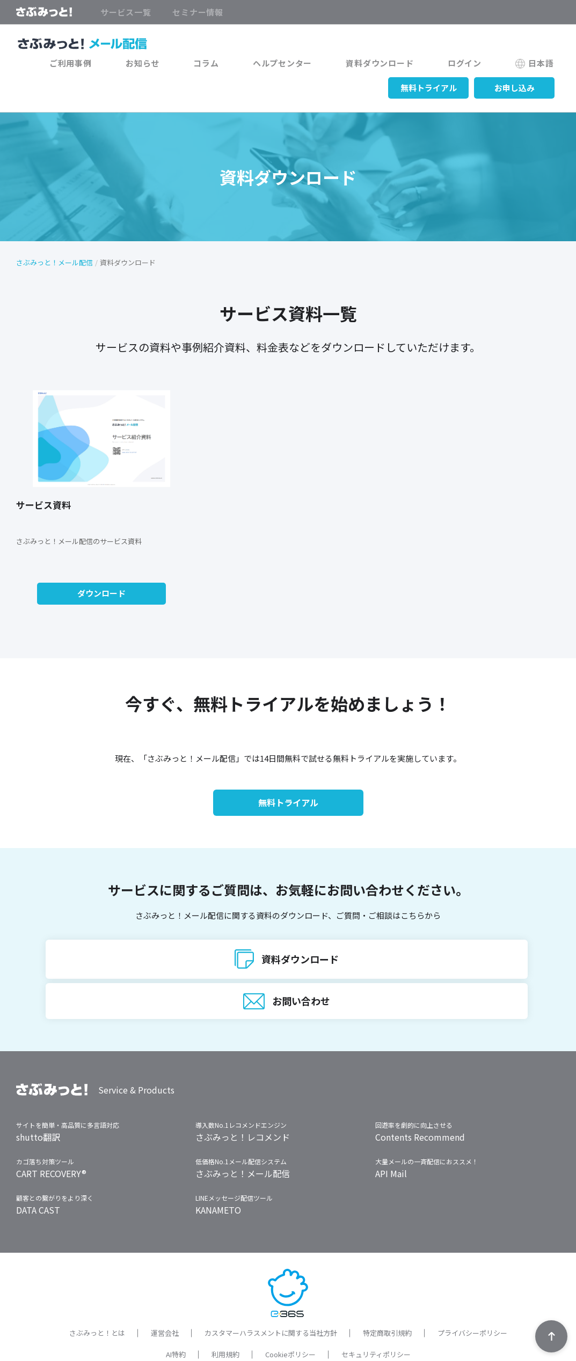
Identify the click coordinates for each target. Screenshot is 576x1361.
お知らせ (211, 65)
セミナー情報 (197, 12)
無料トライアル (428, 86)
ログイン (483, 65)
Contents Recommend (420, 1111)
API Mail (391, 1147)
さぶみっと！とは (97, 1307)
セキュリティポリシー (376, 1328)
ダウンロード (101, 592)
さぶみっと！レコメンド (242, 1111)
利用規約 (225, 1328)
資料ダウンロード (411, 65)
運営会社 (165, 1307)
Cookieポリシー (290, 1328)
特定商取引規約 (387, 1307)
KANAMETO (218, 1184)
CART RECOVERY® (51, 1147)
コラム (262, 65)
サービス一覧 (125, 12)
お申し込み (514, 86)
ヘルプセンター (326, 65)
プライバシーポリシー (472, 1307)
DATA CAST (38, 1184)
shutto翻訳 (38, 1111)
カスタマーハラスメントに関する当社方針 (271, 1307)
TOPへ (551, 1336)
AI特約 (176, 1328)
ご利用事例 (152, 65)
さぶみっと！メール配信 (54, 262)
